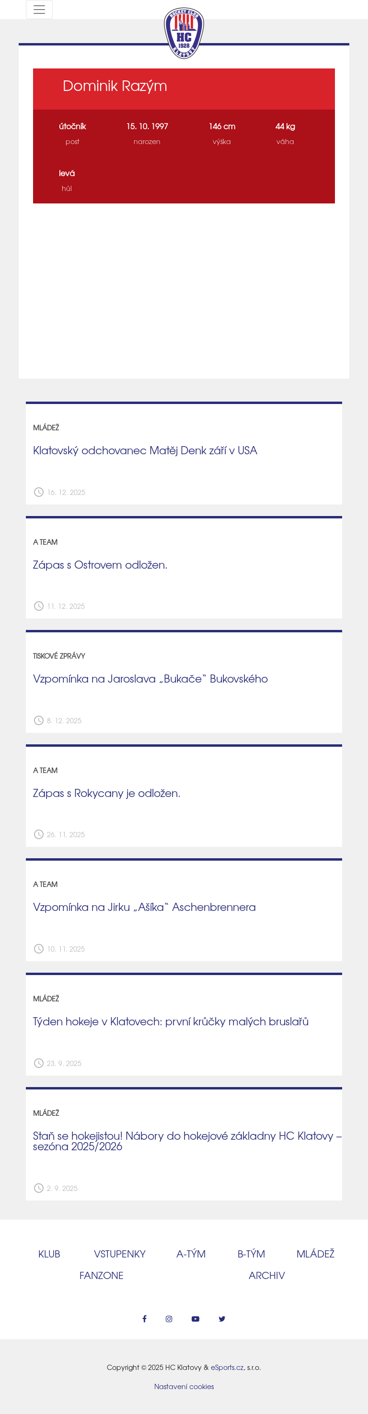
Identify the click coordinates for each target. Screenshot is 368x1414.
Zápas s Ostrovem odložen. (100, 564)
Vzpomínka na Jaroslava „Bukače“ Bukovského (150, 678)
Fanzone (102, 1275)
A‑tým (191, 1253)
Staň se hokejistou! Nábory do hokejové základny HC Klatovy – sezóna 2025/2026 (187, 1141)
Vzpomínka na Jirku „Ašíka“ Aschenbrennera (144, 906)
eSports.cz (227, 1367)
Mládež (315, 1253)
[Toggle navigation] (39, 9)
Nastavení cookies (184, 1386)
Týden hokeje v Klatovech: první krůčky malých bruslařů (171, 1021)
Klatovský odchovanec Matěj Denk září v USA (145, 450)
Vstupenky (120, 1253)
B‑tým (251, 1253)
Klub (49, 1253)
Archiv (267, 1275)
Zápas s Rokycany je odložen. (107, 792)
